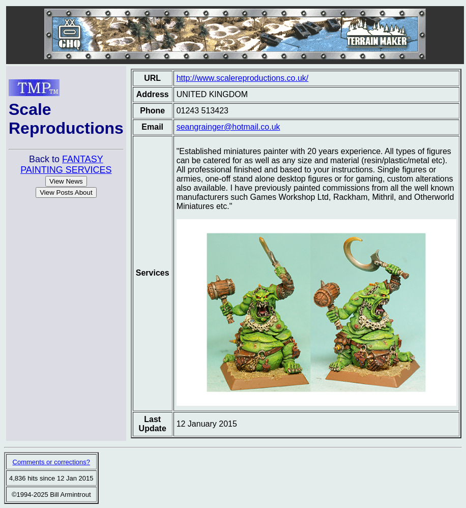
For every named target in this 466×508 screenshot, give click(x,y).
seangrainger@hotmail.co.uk (228, 127)
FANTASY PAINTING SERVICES (65, 164)
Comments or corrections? (51, 462)
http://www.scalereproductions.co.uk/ (243, 78)
